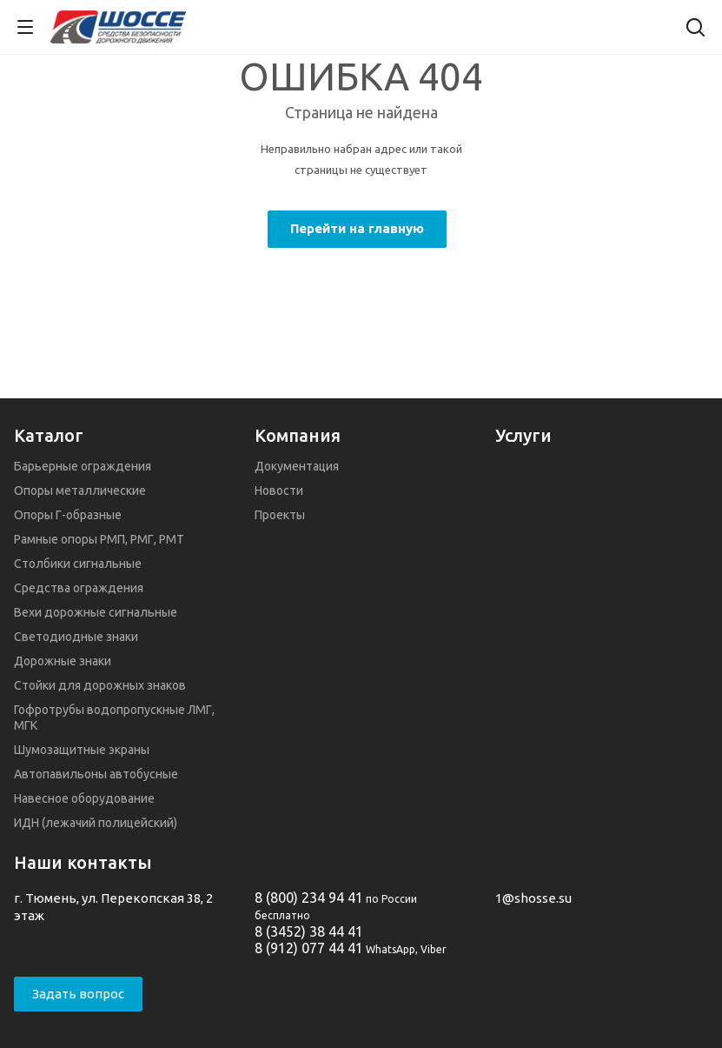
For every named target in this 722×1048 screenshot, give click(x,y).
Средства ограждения (78, 588)
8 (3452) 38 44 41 (309, 931)
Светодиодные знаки (76, 637)
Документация (297, 466)
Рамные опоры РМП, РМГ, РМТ (99, 539)
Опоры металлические (80, 490)
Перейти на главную (357, 228)
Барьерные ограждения (82, 466)
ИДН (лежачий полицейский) (95, 823)
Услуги (523, 435)
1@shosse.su (533, 898)
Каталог (48, 435)
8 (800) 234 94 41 (309, 897)
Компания (298, 435)
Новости (279, 490)
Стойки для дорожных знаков (100, 685)
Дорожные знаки (62, 661)
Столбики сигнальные (78, 564)
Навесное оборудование (84, 798)
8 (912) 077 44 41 (309, 948)
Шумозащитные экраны (81, 750)
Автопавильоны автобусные (96, 774)
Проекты (280, 515)
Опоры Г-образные (68, 515)
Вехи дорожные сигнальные (95, 612)
